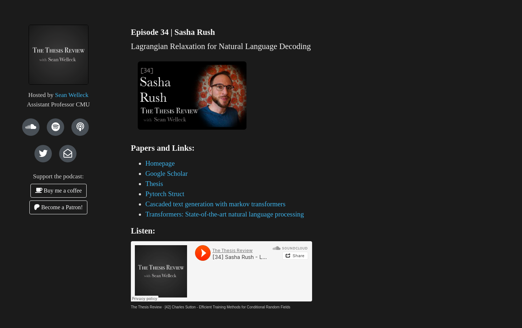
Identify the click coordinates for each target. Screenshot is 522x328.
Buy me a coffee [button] (58, 190)
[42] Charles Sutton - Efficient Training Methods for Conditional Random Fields (227, 307)
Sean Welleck (71, 95)
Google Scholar (166, 173)
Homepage (160, 163)
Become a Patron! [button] (58, 207)
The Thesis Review (146, 307)
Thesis (154, 183)
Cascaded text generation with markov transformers (215, 204)
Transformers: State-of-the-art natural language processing (224, 214)
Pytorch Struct (164, 194)
